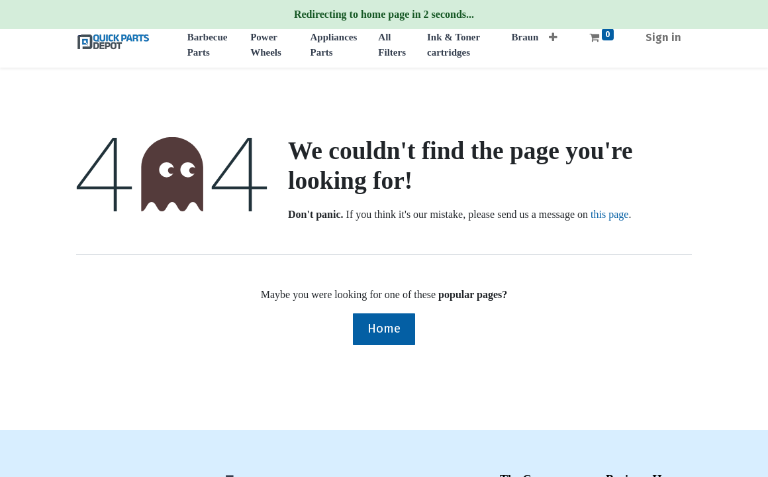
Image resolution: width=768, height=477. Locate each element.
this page (609, 214)
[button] (553, 33)
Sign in (663, 37)
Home (384, 328)
